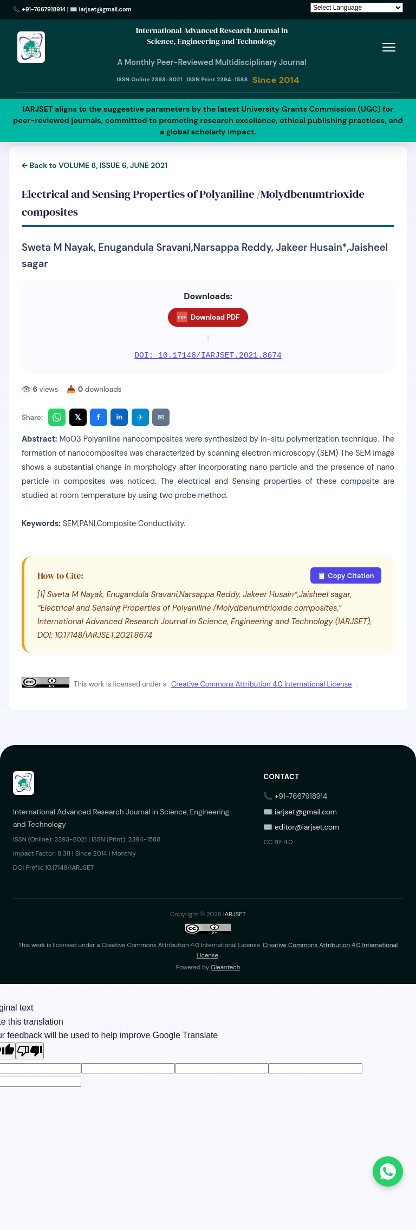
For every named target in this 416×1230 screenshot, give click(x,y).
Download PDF (208, 317)
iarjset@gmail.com (105, 9)
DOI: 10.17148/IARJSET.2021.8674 (207, 355)
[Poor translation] (30, 1051)
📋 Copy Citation (345, 575)
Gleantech (225, 967)
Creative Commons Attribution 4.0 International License (261, 684)
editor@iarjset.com (307, 827)
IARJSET (234, 914)
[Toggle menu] (389, 47)
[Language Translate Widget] (356, 7)
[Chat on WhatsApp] (388, 1171)
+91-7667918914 (44, 9)
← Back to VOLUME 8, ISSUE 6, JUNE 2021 (94, 165)
